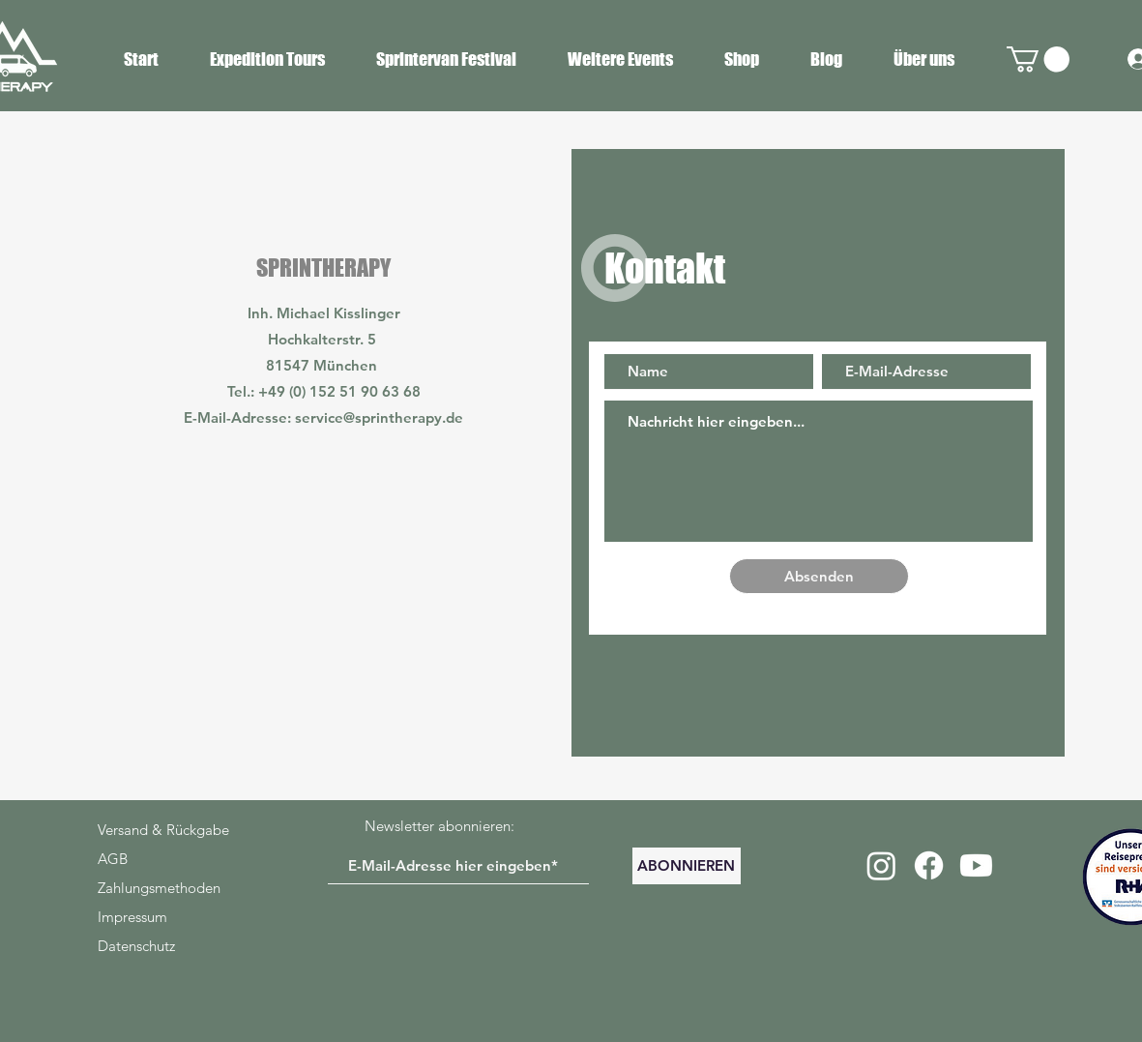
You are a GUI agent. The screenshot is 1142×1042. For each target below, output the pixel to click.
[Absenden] (819, 576)
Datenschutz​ (136, 946)
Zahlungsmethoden (159, 887)
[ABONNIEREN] (686, 866)
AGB (113, 858)
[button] (1038, 59)
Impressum (132, 917)
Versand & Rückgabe (163, 829)
